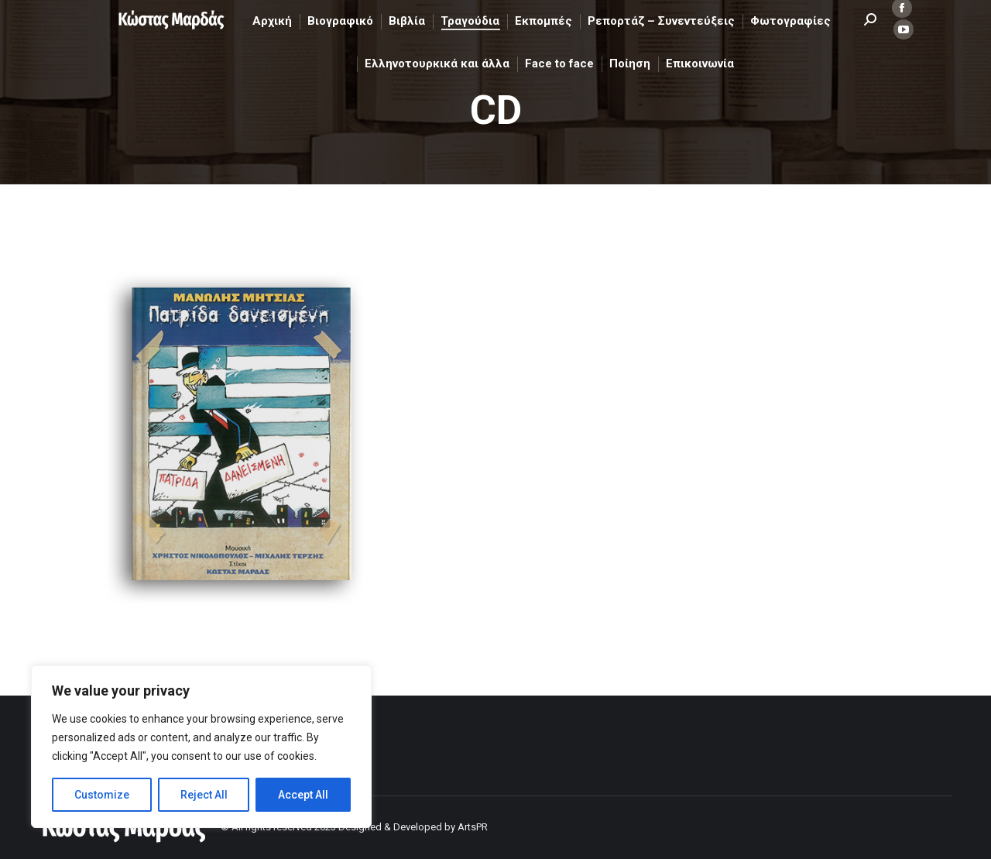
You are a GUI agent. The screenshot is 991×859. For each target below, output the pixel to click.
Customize (101, 795)
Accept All (303, 795)
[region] (201, 746)
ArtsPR (473, 827)
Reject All (204, 795)
